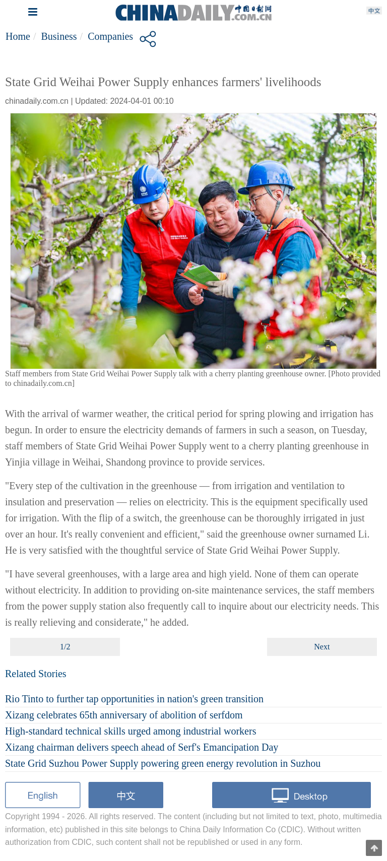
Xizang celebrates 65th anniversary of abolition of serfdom (124, 714)
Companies (110, 36)
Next (322, 646)
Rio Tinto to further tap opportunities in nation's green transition (134, 698)
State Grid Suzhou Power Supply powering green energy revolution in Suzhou (162, 763)
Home (18, 36)
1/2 (65, 646)
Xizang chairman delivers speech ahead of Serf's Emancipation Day (141, 747)
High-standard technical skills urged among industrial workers (130, 731)
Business (59, 36)
